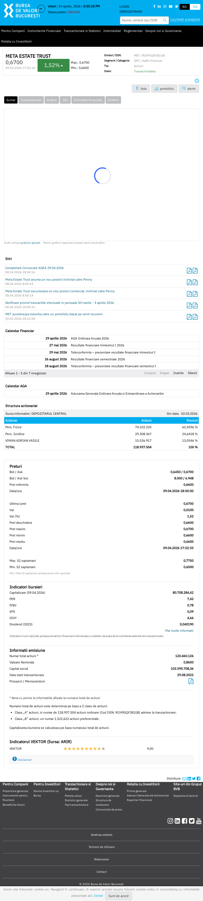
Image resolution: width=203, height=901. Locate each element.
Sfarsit (192, 373)
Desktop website (101, 835)
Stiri (65, 100)
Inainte (178, 373)
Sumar (10, 100)
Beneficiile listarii (14, 804)
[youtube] (199, 821)
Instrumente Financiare (44, 31)
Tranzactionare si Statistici (82, 31)
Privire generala (137, 791)
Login (124, 6)
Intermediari (112, 31)
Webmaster (101, 859)
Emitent (113, 100)
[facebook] (185, 821)
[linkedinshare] (189, 778)
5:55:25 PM (91, 6)
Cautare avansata (185, 20)
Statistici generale (76, 800)
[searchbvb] (165, 20)
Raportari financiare (139, 800)
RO (184, 7)
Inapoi (164, 373)
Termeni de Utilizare (102, 847)
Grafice (52, 100)
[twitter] (192, 821)
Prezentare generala (15, 791)
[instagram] (171, 821)
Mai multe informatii (179, 631)
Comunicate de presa (109, 809)
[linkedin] (178, 821)
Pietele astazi (73, 796)
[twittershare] (194, 778)
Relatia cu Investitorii (16, 41)
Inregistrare (130, 11)
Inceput (150, 373)
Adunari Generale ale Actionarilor (148, 795)
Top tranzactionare (77, 804)
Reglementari (133, 31)
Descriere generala (107, 796)
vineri (52, 6)
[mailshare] (184, 778)
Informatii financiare (88, 100)
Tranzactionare (31, 100)
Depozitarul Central (185, 796)
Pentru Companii (13, 31)
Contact (101, 872)
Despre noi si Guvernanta (163, 31)
